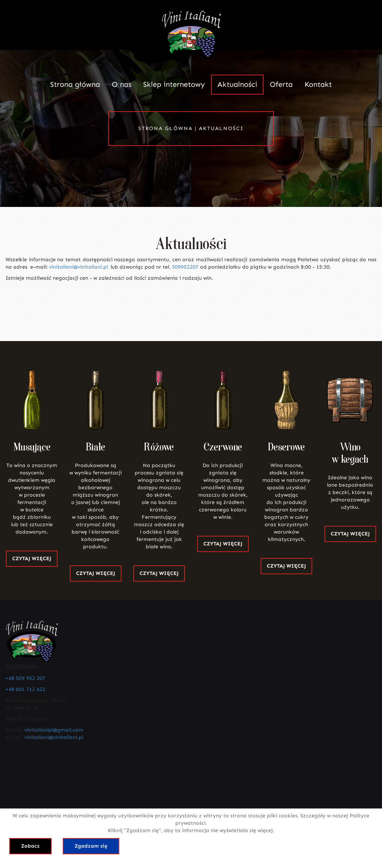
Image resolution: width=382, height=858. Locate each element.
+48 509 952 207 (25, 678)
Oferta (281, 84)
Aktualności (237, 84)
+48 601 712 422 (25, 689)
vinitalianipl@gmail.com (53, 730)
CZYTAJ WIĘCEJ (31, 558)
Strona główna (75, 84)
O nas (121, 84)
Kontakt (318, 84)
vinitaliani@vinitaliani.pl (78, 267)
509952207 (185, 267)
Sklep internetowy (174, 84)
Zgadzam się (91, 846)
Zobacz (30, 846)
